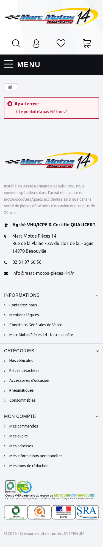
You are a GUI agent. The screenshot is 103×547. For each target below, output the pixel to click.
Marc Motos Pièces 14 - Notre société (41, 335)
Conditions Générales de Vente (35, 325)
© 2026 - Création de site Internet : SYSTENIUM (44, 533)
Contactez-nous (23, 305)
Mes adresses (21, 446)
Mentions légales (24, 315)
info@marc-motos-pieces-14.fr (43, 273)
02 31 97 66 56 (26, 262)
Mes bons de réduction (29, 466)
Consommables (22, 400)
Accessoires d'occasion (29, 380)
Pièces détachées (24, 370)
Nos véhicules (21, 360)
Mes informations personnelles (36, 456)
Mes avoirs (18, 436)
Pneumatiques (21, 390)
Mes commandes (23, 426)
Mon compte (20, 416)
